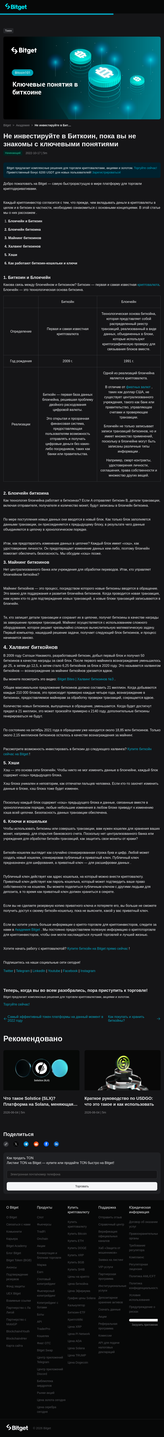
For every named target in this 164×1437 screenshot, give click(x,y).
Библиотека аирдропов (45, 1383)
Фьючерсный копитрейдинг (46, 1293)
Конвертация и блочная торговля (49, 1255)
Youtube (54, 971)
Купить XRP (76, 1255)
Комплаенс (136, 1257)
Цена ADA (75, 1341)
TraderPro (43, 1328)
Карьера (12, 1238)
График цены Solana (82, 1298)
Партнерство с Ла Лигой (18, 1310)
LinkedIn (39, 971)
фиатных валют (139, 387)
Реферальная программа (107, 1326)
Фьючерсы (44, 1224)
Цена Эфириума (79, 1291)
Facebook (70, 971)
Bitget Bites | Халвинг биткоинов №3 (85, 679)
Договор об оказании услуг (143, 1224)
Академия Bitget (28, 929)
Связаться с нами (18, 1224)
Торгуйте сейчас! (145, 168)
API (39, 1321)
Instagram (88, 971)
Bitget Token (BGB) (19, 1260)
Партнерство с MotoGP (16, 1322)
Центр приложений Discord (50, 1372)
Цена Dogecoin (78, 1362)
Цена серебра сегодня (46, 1409)
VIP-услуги (105, 1267)
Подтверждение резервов (17, 1277)
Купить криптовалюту (77, 1224)
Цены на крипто (78, 1276)
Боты (40, 1314)
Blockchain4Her (16, 1338)
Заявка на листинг (110, 1259)
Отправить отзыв (110, 1217)
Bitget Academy (16, 1246)
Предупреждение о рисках (142, 1309)
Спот (40, 1217)
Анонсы (11, 1267)
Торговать (82, 1186)
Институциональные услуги (112, 1288)
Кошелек (43, 1336)
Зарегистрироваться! (106, 172)
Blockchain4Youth (18, 1331)
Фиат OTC (44, 1343)
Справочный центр (111, 1224)
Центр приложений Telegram (50, 1360)
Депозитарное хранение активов (110, 1300)
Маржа (41, 1265)
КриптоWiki (75, 1319)
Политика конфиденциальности (143, 1286)
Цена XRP (75, 1326)
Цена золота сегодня (51, 1400)
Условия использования (139, 1297)
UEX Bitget (13, 1293)
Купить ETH (76, 1241)
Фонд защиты (15, 1286)
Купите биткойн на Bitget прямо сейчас (98, 948)
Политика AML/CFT (142, 1276)
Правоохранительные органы (143, 1236)
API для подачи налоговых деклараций (108, 1347)
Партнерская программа (107, 1276)
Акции (41, 1246)
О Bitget (11, 1217)
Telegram (23, 971)
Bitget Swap (45, 1350)
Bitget (7, 125)
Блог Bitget (13, 1253)
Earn (40, 1272)
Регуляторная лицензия (138, 1267)
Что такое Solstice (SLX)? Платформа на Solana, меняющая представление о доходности (38, 1101)
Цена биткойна (78, 1283)
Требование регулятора (137, 1248)
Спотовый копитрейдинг (46, 1281)
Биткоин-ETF (76, 1312)
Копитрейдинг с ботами (47, 1305)
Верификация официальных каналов (108, 1236)
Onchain (42, 1238)
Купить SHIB (76, 1269)
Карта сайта (14, 1345)
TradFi (41, 1231)
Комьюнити (14, 1231)
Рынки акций (45, 1392)
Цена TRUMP (77, 1355)
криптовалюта (148, 284)
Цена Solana (76, 1348)
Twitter (8, 971)
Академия (23, 125)
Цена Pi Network (79, 1334)
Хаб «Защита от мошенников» (109, 1250)
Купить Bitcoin (77, 1233)
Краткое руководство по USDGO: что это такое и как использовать (119, 1101)
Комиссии (105, 1335)
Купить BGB (76, 1262)
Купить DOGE (77, 1248)
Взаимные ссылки (18, 1300)
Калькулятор (76, 1305)
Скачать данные (109, 1309)
